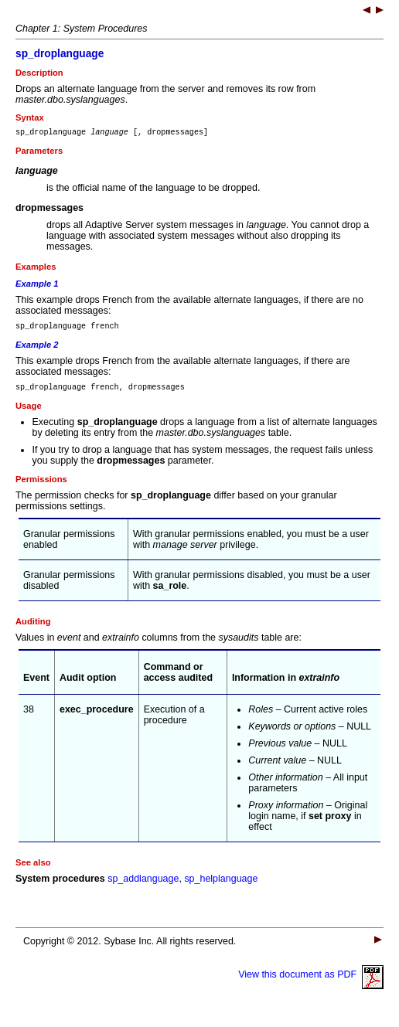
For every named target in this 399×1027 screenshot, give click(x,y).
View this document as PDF (311, 981)
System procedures (60, 885)
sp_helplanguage (220, 885)
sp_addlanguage (143, 885)
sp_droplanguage (59, 54)
